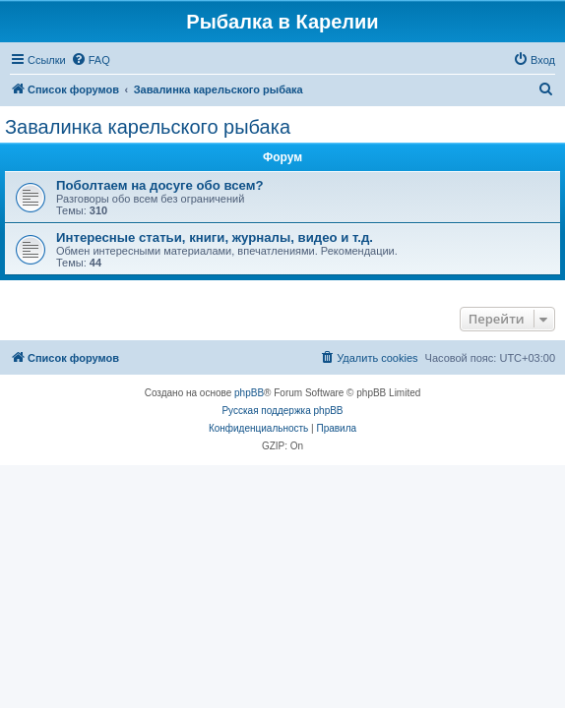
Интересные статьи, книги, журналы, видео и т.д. (214, 237)
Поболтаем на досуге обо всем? (160, 185)
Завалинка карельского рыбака (147, 127)
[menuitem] (90, 60)
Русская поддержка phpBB (282, 410)
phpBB (249, 392)
